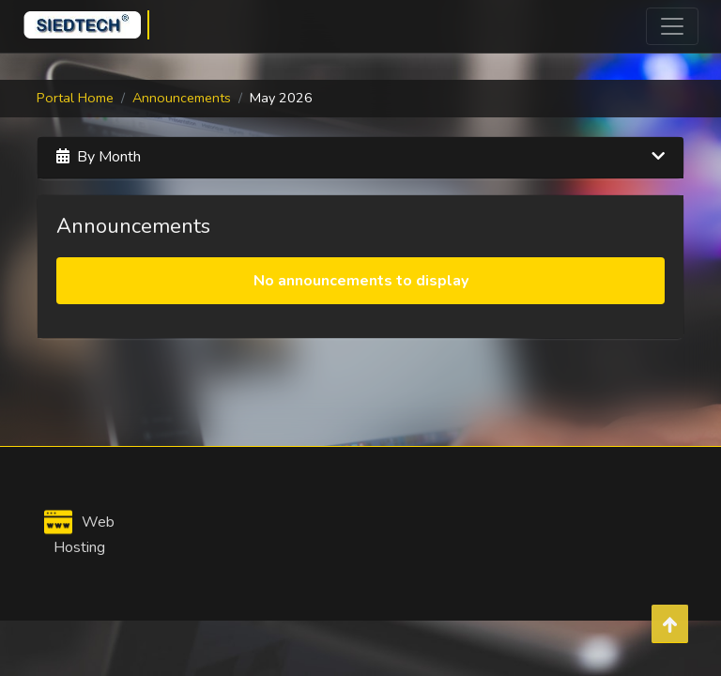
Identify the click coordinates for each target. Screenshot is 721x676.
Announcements (181, 97)
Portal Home (75, 97)
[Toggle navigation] (672, 26)
